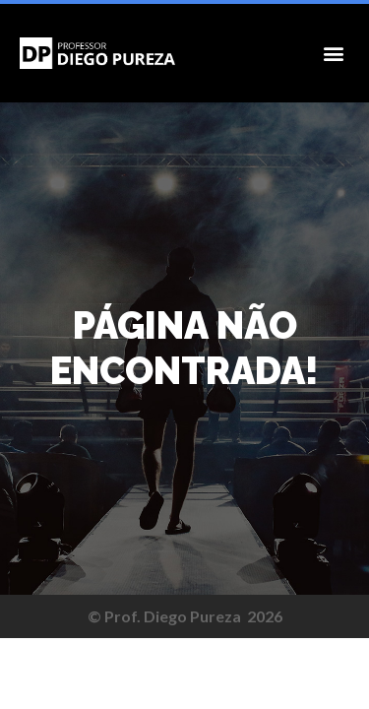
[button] (333, 53)
